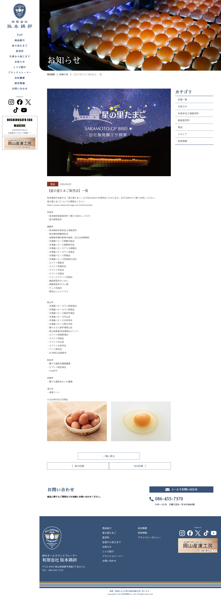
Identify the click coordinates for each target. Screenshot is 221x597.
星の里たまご (20, 46)
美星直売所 (184, 120)
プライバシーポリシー (149, 537)
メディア (182, 134)
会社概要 (20, 78)
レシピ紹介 (19, 67)
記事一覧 (182, 99)
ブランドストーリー (20, 72)
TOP (20, 35)
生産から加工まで (19, 56)
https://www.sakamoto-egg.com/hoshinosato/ (70, 204)
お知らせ (20, 62)
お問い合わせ (20, 89)
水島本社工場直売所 (188, 113)
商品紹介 (20, 40)
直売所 (20, 51)
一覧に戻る (109, 456)
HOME (51, 74)
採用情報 (20, 83)
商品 (180, 127)
